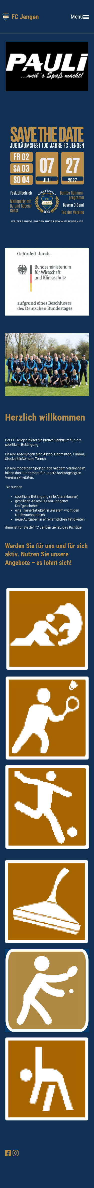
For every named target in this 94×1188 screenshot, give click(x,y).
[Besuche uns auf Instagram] (16, 1153)
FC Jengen (25, 17)
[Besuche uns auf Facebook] (8, 1153)
